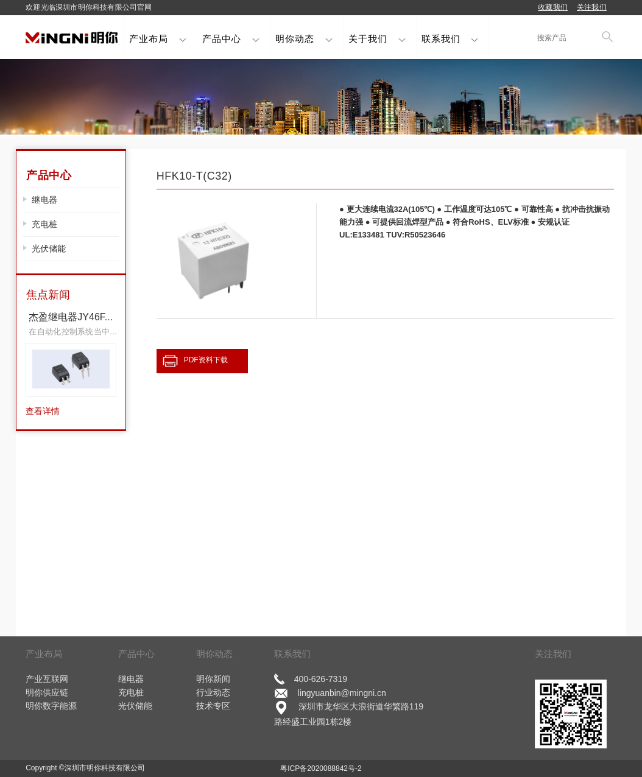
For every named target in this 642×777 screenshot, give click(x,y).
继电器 (44, 200)
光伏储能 (49, 248)
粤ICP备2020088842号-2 (320, 768)
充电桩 (44, 224)
